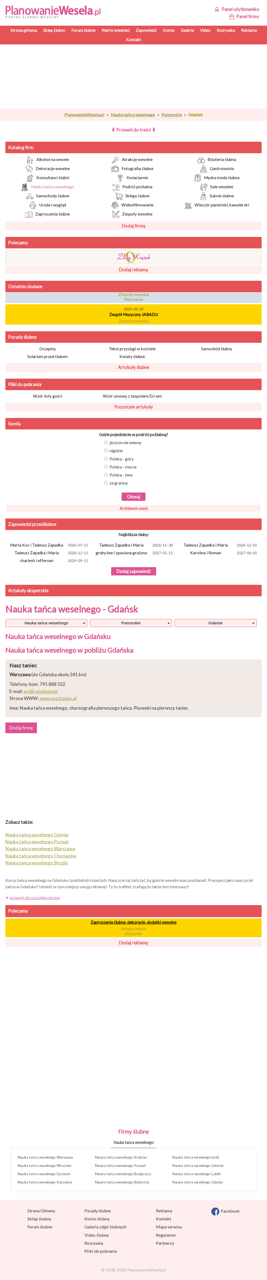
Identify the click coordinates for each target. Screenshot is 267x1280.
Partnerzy (165, 1243)
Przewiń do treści (133, 130)
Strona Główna (41, 1210)
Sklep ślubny (39, 1218)
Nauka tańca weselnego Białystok (122, 1182)
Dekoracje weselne (47, 169)
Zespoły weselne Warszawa (133, 298)
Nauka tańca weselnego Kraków (120, 1157)
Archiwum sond (133, 508)
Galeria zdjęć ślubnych (105, 1226)
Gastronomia (217, 169)
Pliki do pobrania (24, 384)
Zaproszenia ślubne (47, 214)
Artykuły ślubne (133, 367)
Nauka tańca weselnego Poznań (37, 841)
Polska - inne (118, 474)
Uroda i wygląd (47, 205)
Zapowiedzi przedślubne (32, 524)
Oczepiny (47, 348)
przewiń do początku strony (35, 897)
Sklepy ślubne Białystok (133, 931)
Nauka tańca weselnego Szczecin (44, 1174)
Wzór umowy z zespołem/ (132, 396)
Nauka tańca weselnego (133, 114)
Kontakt (163, 1218)
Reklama (164, 1210)
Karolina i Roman (224, 553)
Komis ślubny (97, 1218)
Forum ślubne (39, 1226)
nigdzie (113, 450)
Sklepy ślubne (132, 196)
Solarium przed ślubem (47, 356)
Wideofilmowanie (132, 205)
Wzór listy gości (47, 396)
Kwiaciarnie (132, 178)
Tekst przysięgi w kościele (132, 348)
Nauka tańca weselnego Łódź (195, 1157)
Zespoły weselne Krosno (133, 324)
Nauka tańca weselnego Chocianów (40, 856)
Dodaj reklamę (133, 269)
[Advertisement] (133, 76)
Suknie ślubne (217, 196)
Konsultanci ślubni (47, 178)
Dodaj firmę (133, 226)
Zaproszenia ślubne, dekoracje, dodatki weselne (133, 922)
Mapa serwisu (169, 1226)
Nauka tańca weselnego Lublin (196, 1174)
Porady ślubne (22, 337)
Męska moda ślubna (216, 178)
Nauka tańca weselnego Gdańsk (198, 1165)
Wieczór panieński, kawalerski (217, 205)
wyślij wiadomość (41, 691)
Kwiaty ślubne (132, 356)
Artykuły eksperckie (28, 590)
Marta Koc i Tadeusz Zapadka (49, 545)
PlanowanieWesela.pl (84, 114)
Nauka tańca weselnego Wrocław (44, 1165)
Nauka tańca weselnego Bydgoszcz (123, 1174)
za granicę (116, 483)
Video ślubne (96, 1234)
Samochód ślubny (216, 348)
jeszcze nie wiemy (122, 442)
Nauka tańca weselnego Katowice (45, 1182)
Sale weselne (216, 187)
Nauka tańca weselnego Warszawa (40, 848)
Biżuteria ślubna (216, 160)
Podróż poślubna (132, 187)
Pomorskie (171, 114)
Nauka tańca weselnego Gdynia (36, 834)
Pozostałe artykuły (133, 407)
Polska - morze (120, 466)
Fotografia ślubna (132, 169)
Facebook (225, 1212)
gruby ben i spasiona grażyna (135, 553)
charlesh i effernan (54, 561)
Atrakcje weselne (132, 160)
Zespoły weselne (132, 214)
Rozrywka (93, 1243)
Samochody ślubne (47, 196)
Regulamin (166, 1234)
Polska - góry (119, 458)
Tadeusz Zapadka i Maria (136, 545)
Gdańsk (215, 623)
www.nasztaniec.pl (58, 698)
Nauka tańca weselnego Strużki (36, 863)
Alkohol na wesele (47, 160)
